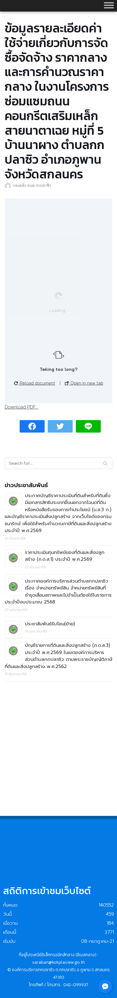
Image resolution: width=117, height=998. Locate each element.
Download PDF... (21, 407)
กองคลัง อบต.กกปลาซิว (32, 185)
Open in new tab (84, 383)
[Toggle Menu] (109, 5)
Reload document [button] (34, 383)
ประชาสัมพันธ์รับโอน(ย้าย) (50, 623)
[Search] (105, 463)
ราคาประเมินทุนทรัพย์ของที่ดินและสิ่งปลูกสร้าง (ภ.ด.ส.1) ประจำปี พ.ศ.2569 (65, 556)
